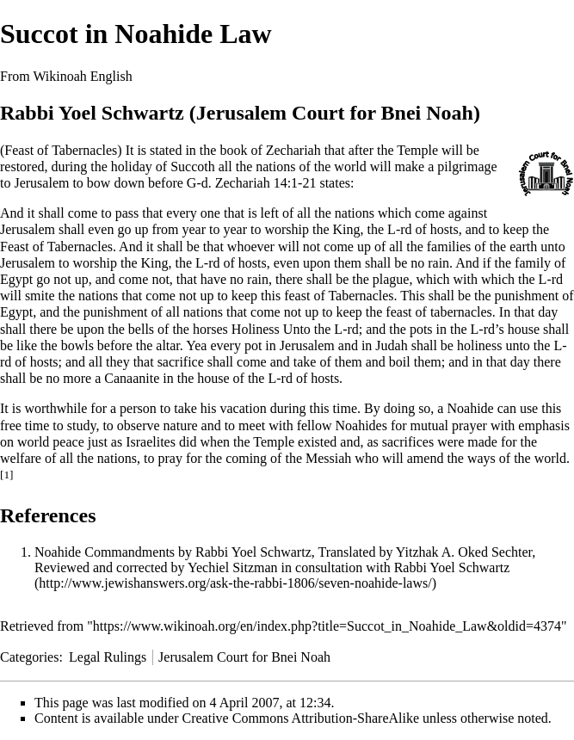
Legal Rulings (107, 657)
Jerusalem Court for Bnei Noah (244, 657)
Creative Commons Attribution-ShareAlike (301, 718)
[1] (7, 474)
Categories (29, 657)
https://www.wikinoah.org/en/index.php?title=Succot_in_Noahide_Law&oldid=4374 (327, 626)
